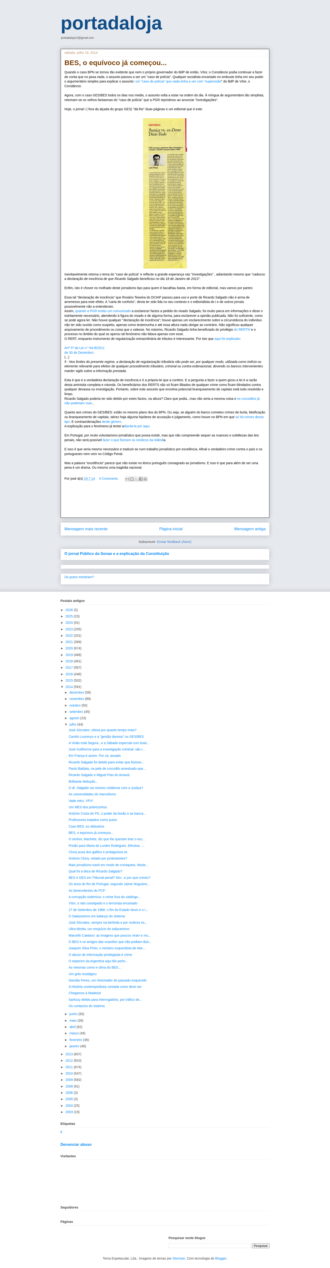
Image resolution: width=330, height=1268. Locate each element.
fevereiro (76, 1040)
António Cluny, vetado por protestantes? (98, 858)
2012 (70, 1060)
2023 (70, 629)
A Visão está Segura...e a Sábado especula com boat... (109, 743)
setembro (76, 712)
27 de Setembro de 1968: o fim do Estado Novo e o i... (108, 910)
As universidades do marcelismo (92, 794)
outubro (75, 705)
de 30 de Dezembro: (79, 352)
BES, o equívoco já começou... (91, 833)
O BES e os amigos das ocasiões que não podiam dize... (110, 942)
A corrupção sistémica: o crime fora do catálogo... (105, 897)
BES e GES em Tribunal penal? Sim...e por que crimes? (109, 877)
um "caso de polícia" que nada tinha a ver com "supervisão (178, 81)
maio (73, 1020)
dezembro (77, 692)
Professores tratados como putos (93, 820)
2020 (70, 648)
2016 (70, 674)
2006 (70, 1093)
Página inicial (171, 529)
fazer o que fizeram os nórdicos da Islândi (133, 440)
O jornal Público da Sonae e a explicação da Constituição (116, 553)
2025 (70, 616)
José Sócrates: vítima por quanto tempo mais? (103, 730)
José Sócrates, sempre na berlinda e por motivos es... (108, 922)
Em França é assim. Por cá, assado (95, 756)
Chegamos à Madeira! (85, 993)
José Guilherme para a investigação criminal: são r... (107, 749)
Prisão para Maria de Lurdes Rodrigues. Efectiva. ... (106, 846)
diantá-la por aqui (136, 426)
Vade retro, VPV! (81, 801)
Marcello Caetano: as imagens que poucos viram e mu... (110, 935)
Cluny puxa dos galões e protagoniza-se (98, 852)
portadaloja (111, 22)
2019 (70, 655)
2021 (70, 642)
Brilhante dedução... (83, 781)
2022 (70, 635)
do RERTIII (241, 329)
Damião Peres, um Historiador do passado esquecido (108, 980)
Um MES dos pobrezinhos (88, 807)
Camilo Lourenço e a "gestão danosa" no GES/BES (106, 736)
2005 (70, 1099)
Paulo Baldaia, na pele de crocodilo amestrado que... (107, 768)
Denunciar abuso (76, 1144)
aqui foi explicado (227, 339)
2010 (70, 1073)
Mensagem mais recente (86, 529)
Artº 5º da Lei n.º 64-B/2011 (84, 348)
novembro (77, 699)
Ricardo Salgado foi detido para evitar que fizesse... (106, 762)
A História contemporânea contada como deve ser (105, 987)
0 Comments (108, 478)
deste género (111, 422)
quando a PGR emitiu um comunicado (103, 311)
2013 (70, 1054)
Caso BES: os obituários (86, 826)
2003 (70, 1112)
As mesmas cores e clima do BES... (95, 967)
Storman (179, 1258)
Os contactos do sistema (87, 1006)
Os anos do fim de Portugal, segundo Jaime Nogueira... (109, 884)
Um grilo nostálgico (83, 974)
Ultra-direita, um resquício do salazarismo (99, 929)
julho (73, 724)
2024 (70, 622)
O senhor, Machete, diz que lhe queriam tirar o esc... (107, 839)
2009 (70, 1080)
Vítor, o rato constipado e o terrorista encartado (103, 903)
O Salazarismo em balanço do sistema (97, 916)
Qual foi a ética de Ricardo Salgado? (95, 871)
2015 (70, 680)
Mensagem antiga (250, 529)
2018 (70, 661)
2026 (70, 610)
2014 (70, 687)
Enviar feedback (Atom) (174, 542)
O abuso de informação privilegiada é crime (100, 955)
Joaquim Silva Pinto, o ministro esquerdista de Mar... (107, 948)
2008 (70, 1086)
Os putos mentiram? (79, 577)
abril (72, 1027)
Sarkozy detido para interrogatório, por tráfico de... (105, 999)
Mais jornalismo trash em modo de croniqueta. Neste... (108, 865)
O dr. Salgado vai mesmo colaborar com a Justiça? (106, 788)
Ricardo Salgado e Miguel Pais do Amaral (99, 775)
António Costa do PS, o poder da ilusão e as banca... (107, 813)
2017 (70, 667)
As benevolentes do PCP (87, 890)
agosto (74, 718)
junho (73, 1014)
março (74, 1033)
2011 (70, 1067)
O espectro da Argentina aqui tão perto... (98, 961)
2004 (70, 1105)
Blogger (220, 1258)
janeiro (74, 1046)
